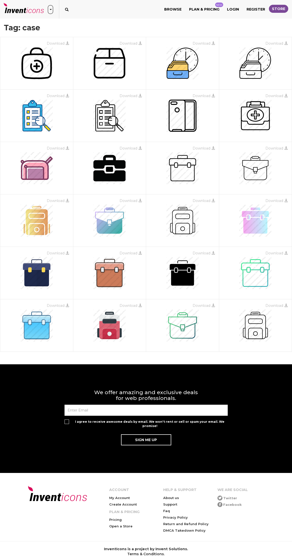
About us (171, 498)
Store (278, 9)
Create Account (123, 504)
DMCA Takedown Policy (184, 530)
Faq (166, 511)
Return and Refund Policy (186, 524)
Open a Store (121, 526)
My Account (119, 498)
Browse (173, 9)
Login (233, 9)
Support (170, 504)
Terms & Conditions (145, 554)
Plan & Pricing (206, 7)
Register (256, 9)
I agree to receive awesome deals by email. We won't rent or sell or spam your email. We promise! (149, 424)
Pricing (115, 520)
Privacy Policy (175, 517)
